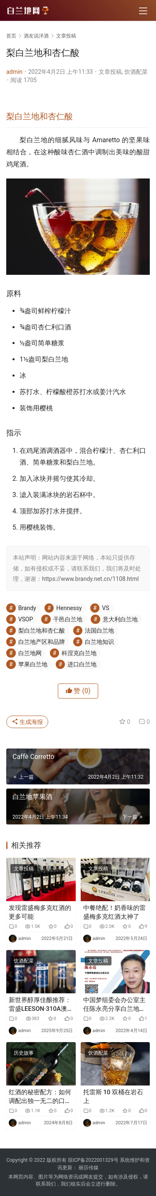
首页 (11, 36)
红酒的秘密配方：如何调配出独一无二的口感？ (40, 1097)
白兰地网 (30, 653)
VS (105, 608)
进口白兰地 (82, 664)
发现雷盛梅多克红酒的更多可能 (40, 912)
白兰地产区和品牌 (41, 641)
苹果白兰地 (32, 664)
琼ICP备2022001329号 (93, 1160)
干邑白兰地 (67, 619)
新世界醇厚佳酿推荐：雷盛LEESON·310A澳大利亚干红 (40, 1004)
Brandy (27, 608)
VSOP (25, 619)
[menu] (143, 10)
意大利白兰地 (120, 619)
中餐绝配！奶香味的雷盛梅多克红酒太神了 (114, 912)
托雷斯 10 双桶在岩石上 (113, 1096)
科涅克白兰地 (79, 653)
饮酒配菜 (136, 71)
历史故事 (24, 1053)
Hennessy (69, 608)
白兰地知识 (99, 641)
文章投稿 (110, 71)
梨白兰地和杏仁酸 (39, 116)
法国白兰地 (99, 630)
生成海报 (27, 722)
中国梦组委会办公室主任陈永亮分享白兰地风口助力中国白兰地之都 (114, 1004)
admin (14, 71)
